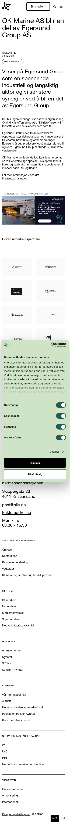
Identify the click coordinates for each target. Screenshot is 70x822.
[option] (62, 818)
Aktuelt (6, 701)
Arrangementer (11, 650)
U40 (4, 751)
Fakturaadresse (16, 512)
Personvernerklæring (15, 562)
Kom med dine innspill (16, 720)
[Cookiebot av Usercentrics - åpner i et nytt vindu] (50, 344)
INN (4, 758)
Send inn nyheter (12, 669)
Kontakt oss (9, 556)
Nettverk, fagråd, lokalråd (18, 625)
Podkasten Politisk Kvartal (18, 713)
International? (10, 802)
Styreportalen (10, 619)
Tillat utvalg (35, 474)
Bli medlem (38, 6)
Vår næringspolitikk (14, 694)
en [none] (63, 818)
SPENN (7, 663)
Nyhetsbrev (9, 606)
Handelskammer (12, 789)
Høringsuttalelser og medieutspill (23, 707)
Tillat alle (35, 462)
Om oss (7, 549)
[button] (61, 6)
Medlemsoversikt (13, 613)
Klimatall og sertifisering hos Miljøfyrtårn (27, 575)
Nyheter (7, 657)
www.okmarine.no (16, 178)
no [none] (54, 818)
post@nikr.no (14, 504)
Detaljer (54, 451)
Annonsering (10, 795)
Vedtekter (8, 568)
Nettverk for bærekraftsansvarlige (23, 764)
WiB (4, 745)
